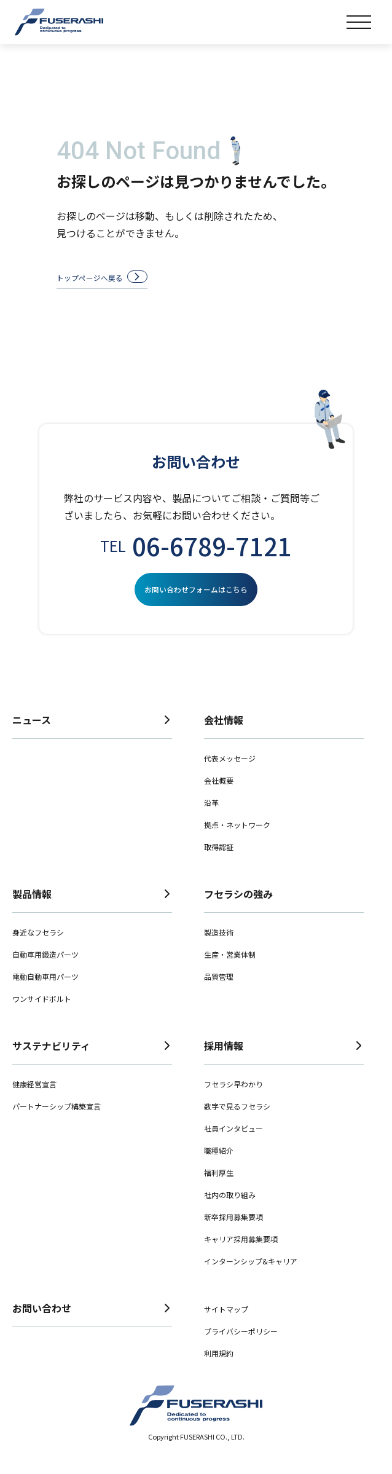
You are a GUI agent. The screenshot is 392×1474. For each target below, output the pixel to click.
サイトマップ (226, 1325)
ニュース (92, 735)
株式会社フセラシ (59, 22)
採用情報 (284, 1061)
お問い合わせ (92, 1324)
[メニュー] (358, 22)
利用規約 (218, 1369)
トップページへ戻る (115, 279)
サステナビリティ (92, 1061)
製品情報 (92, 909)
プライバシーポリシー (241, 1347)
